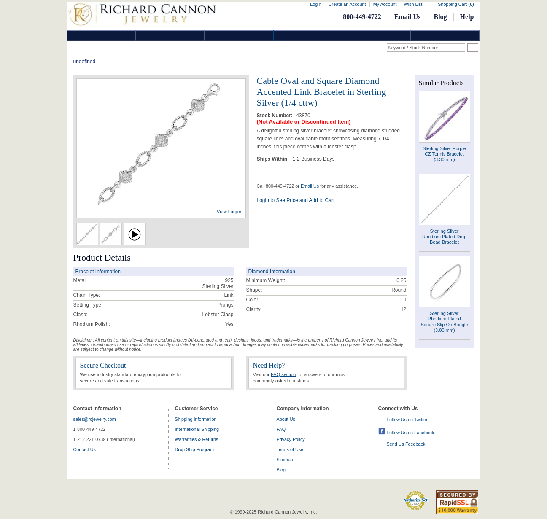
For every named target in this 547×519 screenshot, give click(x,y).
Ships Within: (274, 159)
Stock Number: (275, 115)
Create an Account (347, 4)
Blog (440, 16)
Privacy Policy (291, 439)
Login (315, 4)
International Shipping (197, 429)
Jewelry (308, 35)
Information (376, 35)
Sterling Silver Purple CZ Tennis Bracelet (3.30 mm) (444, 154)
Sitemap (285, 459)
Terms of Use (290, 449)
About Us (286, 419)
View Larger (229, 211)
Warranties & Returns (196, 439)
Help (467, 16)
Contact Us (84, 449)
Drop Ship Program (194, 449)
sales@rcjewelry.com (94, 419)
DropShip (445, 35)
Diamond (101, 35)
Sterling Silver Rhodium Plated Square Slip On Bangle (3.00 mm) (444, 322)
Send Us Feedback (406, 443)
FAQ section (283, 374)
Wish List (413, 4)
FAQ (281, 429)
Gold (170, 35)
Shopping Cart (456, 4)
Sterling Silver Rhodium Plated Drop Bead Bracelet (444, 237)
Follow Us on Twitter (407, 419)
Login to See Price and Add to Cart (296, 200)
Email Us (407, 16)
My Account (385, 4)
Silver (239, 35)
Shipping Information (196, 419)
